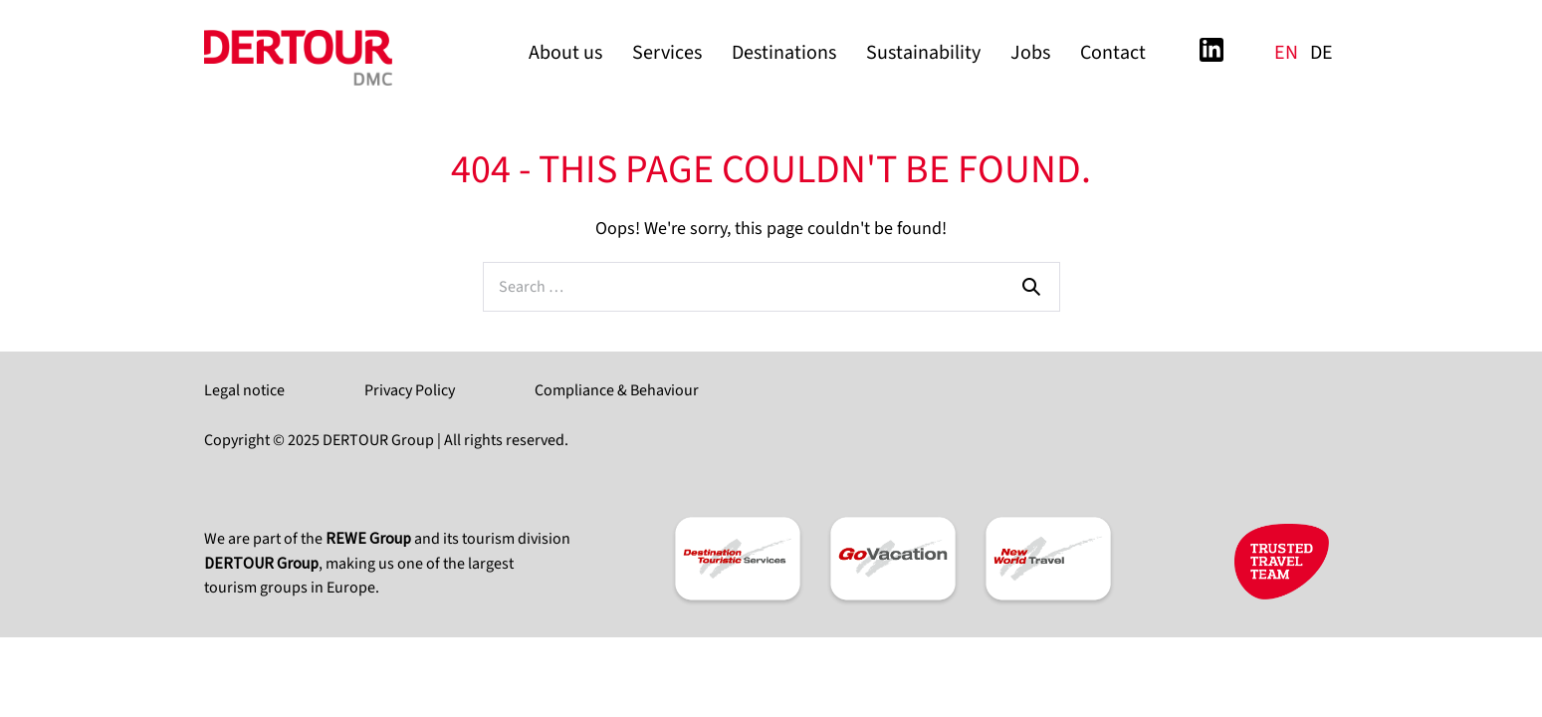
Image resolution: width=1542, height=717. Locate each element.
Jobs (1030, 53)
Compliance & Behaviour (617, 390)
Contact (1113, 53)
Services (667, 53)
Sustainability (923, 53)
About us (565, 53)
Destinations (784, 53)
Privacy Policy (409, 390)
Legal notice (244, 390)
